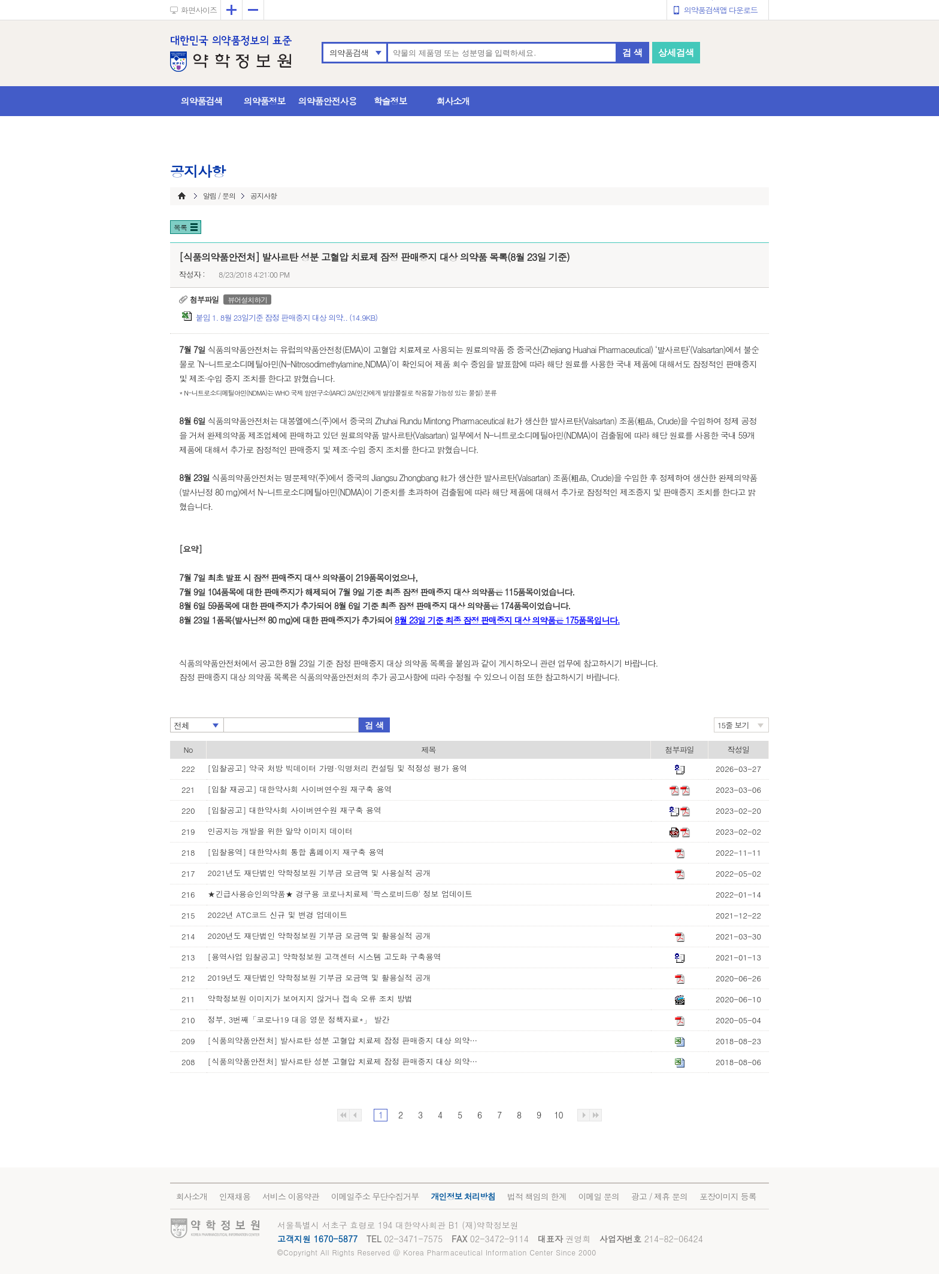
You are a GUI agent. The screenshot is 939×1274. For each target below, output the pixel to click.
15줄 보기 (733, 725)
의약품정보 (265, 101)
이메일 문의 (598, 1196)
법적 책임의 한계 (536, 1196)
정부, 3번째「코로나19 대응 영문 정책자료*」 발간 (299, 1019)
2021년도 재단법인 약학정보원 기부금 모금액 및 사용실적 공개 (319, 873)
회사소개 (453, 101)
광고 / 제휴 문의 (659, 1196)
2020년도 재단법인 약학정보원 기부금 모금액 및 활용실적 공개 (319, 936)
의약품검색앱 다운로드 (721, 10)
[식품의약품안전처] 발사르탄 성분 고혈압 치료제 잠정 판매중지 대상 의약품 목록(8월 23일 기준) (345, 1040)
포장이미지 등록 (727, 1196)
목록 (180, 227)
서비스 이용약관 (290, 1196)
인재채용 (234, 1196)
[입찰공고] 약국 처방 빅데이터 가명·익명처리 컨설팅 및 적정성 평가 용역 (337, 768)
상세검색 (676, 52)
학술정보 (390, 101)
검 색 (632, 52)
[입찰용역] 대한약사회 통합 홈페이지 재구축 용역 (296, 852)
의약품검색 (348, 53)
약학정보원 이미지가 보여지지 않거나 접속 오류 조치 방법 (310, 998)
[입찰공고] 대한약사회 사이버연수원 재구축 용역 (294, 810)
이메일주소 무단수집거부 (375, 1196)
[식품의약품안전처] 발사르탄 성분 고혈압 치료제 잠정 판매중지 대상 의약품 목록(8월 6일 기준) (345, 1061)
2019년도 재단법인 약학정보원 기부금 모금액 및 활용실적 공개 (319, 977)
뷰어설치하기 (247, 299)
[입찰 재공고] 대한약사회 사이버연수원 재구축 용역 (300, 789)
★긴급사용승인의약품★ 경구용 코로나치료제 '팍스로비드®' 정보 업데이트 (340, 894)
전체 (181, 725)
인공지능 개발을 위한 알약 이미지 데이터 (280, 831)
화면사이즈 (199, 10)
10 (558, 1115)
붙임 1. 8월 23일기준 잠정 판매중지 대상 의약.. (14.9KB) (286, 317)
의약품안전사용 (327, 101)
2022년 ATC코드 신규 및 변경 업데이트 (278, 915)
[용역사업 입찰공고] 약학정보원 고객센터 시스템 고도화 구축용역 (324, 956)
